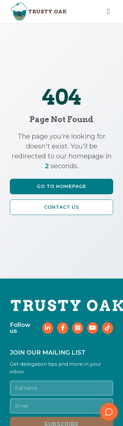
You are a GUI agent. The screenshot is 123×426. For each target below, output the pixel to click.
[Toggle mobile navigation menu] (108, 11)
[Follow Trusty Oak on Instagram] (77, 328)
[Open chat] (109, 412)
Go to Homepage (61, 186)
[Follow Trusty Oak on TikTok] (107, 328)
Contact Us (61, 207)
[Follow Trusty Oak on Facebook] (62, 328)
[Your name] (61, 388)
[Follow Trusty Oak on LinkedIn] (47, 328)
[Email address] (61, 405)
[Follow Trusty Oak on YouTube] (92, 328)
